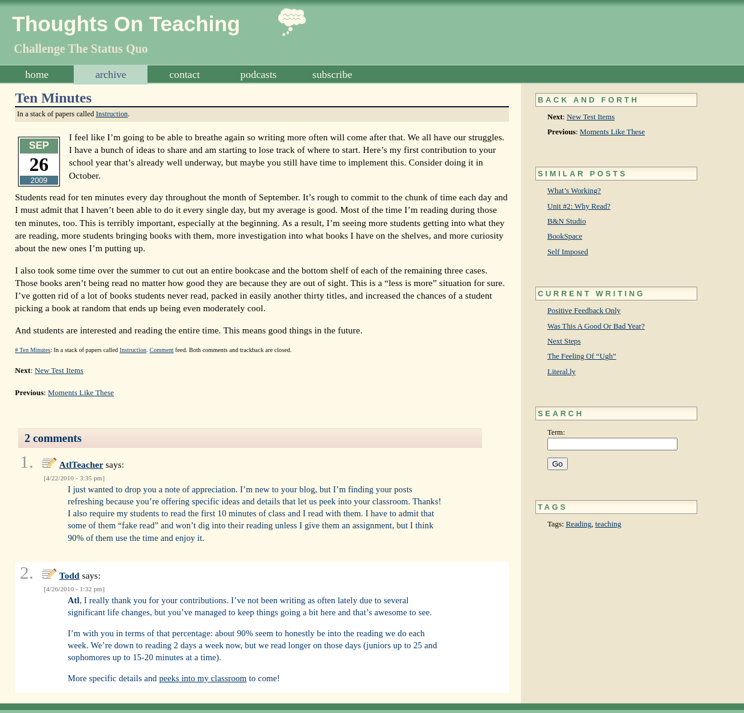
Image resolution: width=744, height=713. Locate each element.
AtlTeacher (81, 464)
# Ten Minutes (32, 350)
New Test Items (591, 117)
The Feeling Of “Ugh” (581, 356)
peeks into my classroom (202, 678)
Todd (69, 575)
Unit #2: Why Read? (578, 206)
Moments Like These (612, 132)
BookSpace (564, 236)
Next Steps (564, 341)
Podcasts (258, 74)
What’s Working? (574, 190)
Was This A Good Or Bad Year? (596, 326)
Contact (185, 74)
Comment (161, 350)
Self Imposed (567, 252)
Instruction (112, 114)
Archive (110, 74)
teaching (608, 524)
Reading (579, 524)
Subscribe (332, 74)
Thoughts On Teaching (126, 23)
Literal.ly (561, 372)
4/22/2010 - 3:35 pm (74, 478)
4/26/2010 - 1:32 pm (74, 588)
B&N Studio (566, 221)
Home (37, 74)
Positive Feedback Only (583, 310)
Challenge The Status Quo (81, 48)
